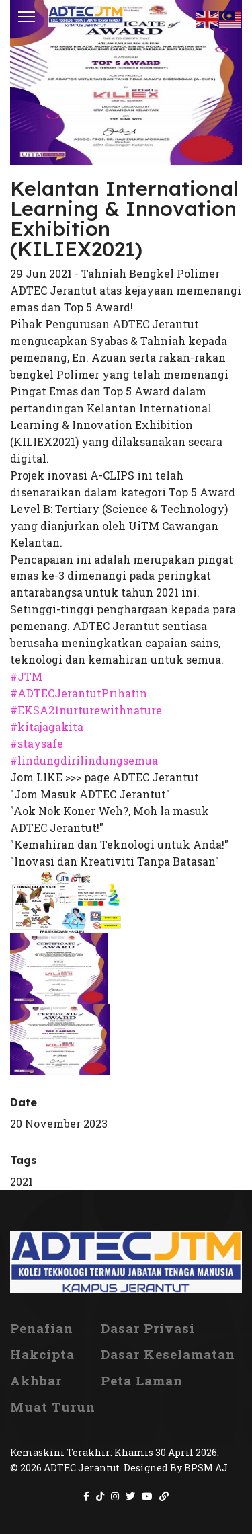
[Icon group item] (86, 1496)
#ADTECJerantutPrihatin (78, 693)
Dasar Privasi (148, 1328)
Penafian (41, 1328)
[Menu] (26, 17)
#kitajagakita (46, 727)
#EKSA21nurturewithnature (86, 710)
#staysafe (36, 743)
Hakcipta (42, 1354)
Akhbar (36, 1381)
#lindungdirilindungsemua (84, 760)
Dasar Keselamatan (168, 1354)
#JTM (26, 676)
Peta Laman (142, 1381)
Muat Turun (52, 1407)
